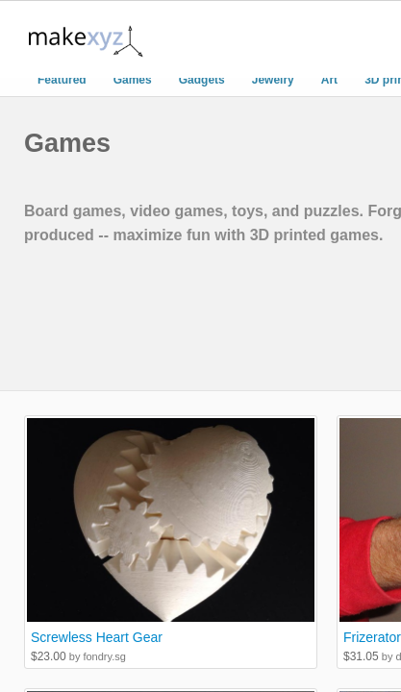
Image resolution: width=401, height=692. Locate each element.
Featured (62, 79)
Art (329, 79)
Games (132, 79)
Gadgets (202, 79)
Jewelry (273, 79)
